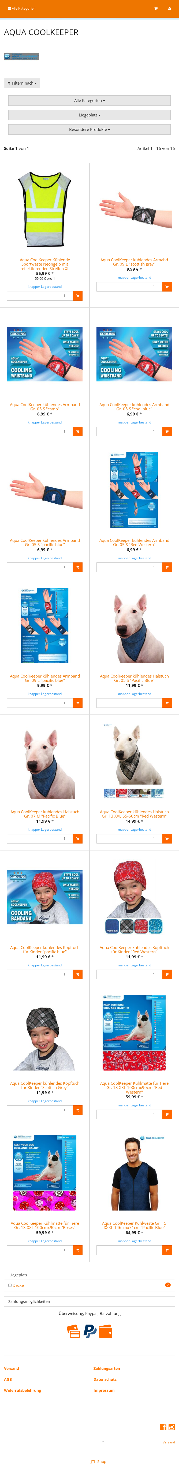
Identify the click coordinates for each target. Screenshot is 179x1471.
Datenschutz (105, 1379)
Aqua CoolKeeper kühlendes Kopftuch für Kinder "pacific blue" (45, 950)
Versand (11, 1368)
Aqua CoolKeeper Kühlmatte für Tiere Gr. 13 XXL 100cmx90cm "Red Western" (134, 1087)
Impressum (104, 1390)
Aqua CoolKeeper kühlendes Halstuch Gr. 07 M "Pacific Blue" (44, 814)
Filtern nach (22, 83)
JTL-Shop (98, 1461)
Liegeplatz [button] (89, 115)
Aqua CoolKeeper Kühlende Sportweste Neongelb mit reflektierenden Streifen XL (45, 264)
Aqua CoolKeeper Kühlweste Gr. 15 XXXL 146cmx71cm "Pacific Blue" (134, 1225)
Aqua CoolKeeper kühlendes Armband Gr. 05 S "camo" (45, 407)
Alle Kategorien (22, 8)
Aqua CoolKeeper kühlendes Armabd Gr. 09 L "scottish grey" (134, 262)
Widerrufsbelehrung (22, 1390)
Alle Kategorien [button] (89, 100)
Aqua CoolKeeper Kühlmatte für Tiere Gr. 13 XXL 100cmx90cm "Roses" (45, 1225)
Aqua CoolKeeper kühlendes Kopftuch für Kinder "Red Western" (134, 950)
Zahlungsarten (107, 1368)
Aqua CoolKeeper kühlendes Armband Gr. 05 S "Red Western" (134, 542)
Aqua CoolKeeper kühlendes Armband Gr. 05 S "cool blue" (134, 407)
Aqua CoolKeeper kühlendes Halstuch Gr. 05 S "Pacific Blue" (134, 678)
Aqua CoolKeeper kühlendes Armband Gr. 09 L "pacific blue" (45, 678)
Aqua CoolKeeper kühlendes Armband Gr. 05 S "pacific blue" (45, 542)
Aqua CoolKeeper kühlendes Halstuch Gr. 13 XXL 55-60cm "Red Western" (134, 814)
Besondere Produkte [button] (89, 129)
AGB (8, 1379)
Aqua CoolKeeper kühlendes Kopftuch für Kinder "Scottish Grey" (45, 1085)
